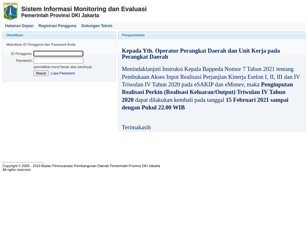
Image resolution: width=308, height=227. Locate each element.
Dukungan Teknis (96, 26)
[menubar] (59, 26)
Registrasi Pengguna (57, 26)
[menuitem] (19, 26)
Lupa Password (63, 73)
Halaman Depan (19, 26)
